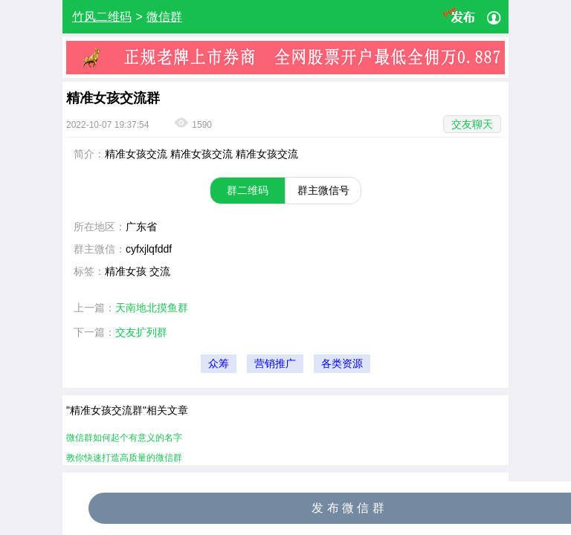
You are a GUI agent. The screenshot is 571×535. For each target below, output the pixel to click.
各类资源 (342, 363)
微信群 (164, 16)
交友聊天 (472, 124)
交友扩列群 (141, 332)
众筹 (218, 363)
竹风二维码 (102, 16)
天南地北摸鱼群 (151, 308)
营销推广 (275, 363)
